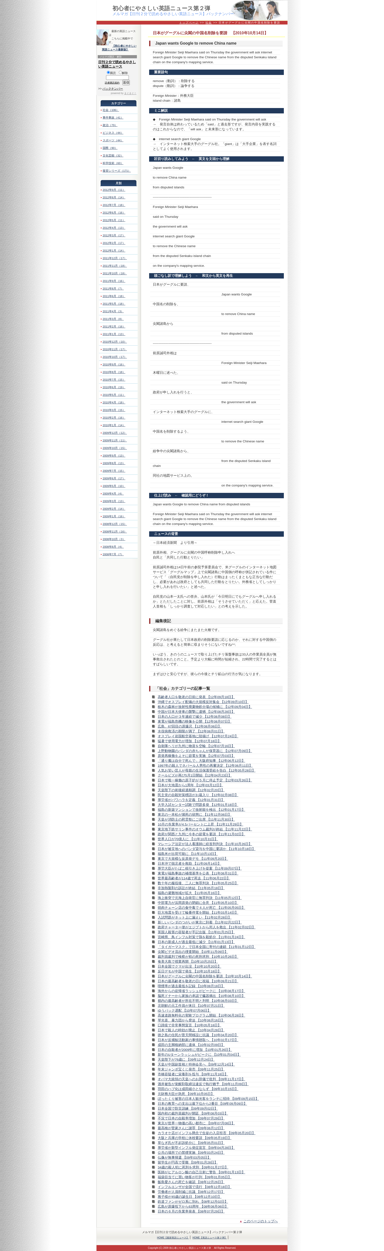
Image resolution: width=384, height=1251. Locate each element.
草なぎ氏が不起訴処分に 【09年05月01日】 (191, 1143)
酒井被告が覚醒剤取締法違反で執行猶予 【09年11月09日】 (203, 1084)
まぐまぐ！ (130, 93)
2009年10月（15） (115, 448)
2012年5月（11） (114, 220)
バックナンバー (112, 88)
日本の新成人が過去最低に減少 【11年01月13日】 (196, 942)
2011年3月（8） (113, 318)
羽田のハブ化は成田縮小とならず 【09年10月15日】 (198, 1089)
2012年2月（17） (114, 243)
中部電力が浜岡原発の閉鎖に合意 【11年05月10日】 (198, 903)
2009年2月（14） (114, 508)
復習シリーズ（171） (117, 170)
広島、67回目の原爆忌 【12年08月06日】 (189, 726)
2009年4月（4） (113, 493)
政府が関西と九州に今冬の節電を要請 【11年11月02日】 (201, 834)
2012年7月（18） (114, 205)
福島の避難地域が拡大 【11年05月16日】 (189, 893)
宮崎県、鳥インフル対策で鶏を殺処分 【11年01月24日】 (201, 937)
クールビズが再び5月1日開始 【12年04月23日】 (195, 775)
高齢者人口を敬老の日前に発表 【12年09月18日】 (196, 697)
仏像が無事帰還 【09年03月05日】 (184, 1157)
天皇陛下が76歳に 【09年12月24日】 (186, 1059)
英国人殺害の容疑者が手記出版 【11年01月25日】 (196, 932)
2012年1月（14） (114, 250)
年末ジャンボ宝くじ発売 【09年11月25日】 (191, 1069)
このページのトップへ (260, 1221)
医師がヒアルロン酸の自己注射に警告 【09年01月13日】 (201, 1172)
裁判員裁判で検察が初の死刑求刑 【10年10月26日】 (198, 957)
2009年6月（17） (114, 478)
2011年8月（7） (113, 288)
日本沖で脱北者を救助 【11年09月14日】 (189, 863)
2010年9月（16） (114, 364)
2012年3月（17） (114, 235)
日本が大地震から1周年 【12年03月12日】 (190, 785)
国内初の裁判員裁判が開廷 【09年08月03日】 (193, 1113)
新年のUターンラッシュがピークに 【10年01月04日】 (199, 1055)
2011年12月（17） (115, 258)
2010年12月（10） (115, 341)
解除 (123, 73)
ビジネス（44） (113, 132)
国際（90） (110, 147)
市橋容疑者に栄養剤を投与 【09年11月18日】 (193, 1074)
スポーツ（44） (113, 140)
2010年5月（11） (114, 394)
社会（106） (111, 110)
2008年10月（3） (114, 539)
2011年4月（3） (113, 311)
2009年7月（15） (114, 470)
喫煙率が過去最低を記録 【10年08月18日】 (191, 986)
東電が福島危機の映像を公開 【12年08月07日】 (194, 721)
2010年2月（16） (114, 417)
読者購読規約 (112, 82)
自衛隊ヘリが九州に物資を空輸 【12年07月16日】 (196, 746)
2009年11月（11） (115, 440)
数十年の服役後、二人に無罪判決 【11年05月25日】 (198, 883)
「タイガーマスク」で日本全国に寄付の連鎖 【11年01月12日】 (206, 947)
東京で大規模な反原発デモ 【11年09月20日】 (193, 859)
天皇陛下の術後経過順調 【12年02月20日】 (191, 790)
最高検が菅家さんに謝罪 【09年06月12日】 (191, 1128)
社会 (208, 22)
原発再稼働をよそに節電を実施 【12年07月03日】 (196, 756)
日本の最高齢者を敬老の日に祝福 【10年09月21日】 (198, 981)
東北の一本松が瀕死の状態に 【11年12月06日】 (194, 814)
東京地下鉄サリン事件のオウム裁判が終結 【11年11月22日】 (205, 829)
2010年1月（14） (114, 425)
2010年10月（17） (115, 356)
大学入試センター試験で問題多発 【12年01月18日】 (198, 805)
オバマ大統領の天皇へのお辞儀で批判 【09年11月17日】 (201, 1079)
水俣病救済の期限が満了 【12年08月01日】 (191, 731)
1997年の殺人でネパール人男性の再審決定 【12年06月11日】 (205, 765)
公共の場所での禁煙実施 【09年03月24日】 (191, 1152)
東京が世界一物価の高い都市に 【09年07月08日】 (196, 1123)
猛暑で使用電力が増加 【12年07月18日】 (189, 741)
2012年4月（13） (114, 227)
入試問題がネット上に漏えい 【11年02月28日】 (194, 917)
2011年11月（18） (115, 265)
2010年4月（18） (114, 402)
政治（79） (110, 125)
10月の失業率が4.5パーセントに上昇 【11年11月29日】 (200, 824)
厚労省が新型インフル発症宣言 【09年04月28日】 (196, 1148)
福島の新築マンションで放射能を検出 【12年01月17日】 (201, 810)
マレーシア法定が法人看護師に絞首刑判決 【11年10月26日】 (205, 844)
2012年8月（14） (114, 197)
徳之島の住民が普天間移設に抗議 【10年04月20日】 (198, 1035)
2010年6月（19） (114, 387)
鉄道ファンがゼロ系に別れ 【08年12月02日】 (193, 1201)
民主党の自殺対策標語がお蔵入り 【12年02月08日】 (198, 795)
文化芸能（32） (113, 155)
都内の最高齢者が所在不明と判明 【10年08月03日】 (198, 1001)
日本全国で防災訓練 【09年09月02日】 (188, 1108)
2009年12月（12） (115, 432)
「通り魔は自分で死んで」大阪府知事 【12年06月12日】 (201, 761)
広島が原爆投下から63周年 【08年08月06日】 (193, 1206)
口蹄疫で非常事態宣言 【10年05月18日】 (189, 1025)
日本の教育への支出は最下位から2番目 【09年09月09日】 (202, 1103)
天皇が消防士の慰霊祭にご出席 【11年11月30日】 (196, 819)
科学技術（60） (113, 163)
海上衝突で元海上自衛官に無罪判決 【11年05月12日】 (200, 898)
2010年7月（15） (114, 379)
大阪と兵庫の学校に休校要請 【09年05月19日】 (194, 1138)
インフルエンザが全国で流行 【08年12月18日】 (194, 1187)
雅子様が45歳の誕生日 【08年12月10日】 (189, 1197)
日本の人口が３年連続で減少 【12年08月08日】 (194, 716)
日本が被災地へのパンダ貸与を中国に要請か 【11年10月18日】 (206, 849)
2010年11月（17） (115, 349)
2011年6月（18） (114, 296)
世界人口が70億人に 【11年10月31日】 (188, 839)
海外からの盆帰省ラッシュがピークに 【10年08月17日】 (201, 991)
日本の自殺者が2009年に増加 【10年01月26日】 (195, 1050)
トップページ (189, 22)
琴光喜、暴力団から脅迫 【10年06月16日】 (191, 1020)
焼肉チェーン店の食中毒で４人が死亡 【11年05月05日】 (201, 908)
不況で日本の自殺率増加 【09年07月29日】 (191, 1118)
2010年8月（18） (114, 372)
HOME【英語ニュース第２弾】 (209, 1237)
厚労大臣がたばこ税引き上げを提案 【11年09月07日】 (200, 868)
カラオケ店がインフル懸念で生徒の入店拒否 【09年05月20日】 (206, 1133)
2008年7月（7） (113, 554)
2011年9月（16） (114, 280)
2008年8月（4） (113, 546)
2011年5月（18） (114, 303)
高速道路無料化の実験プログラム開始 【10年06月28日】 (201, 1015)
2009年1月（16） (114, 516)
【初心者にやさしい (124, 45)
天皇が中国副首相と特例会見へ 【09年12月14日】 (196, 1064)
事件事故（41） (113, 117)
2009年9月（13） (114, 455)
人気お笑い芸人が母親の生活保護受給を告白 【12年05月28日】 (206, 770)
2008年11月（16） (115, 531)
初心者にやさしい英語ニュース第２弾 (161, 8)
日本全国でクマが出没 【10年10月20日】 (189, 966)
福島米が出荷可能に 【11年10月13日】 (188, 854)
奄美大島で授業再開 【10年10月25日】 (188, 961)
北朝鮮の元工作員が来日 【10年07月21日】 (191, 1006)
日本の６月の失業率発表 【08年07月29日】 (191, 1211)
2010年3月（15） (114, 410)
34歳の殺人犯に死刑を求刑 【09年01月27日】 (193, 1167)
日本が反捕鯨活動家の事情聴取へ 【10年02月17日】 (198, 1040)
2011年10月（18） (115, 273)
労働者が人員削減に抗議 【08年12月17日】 (191, 1192)
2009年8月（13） (114, 463)
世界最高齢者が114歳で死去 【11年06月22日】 (194, 878)
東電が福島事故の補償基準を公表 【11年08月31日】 (198, 873)
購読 (111, 73)
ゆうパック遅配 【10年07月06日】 (184, 1010)
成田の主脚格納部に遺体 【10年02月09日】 (191, 1045)
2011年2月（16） (114, 326)
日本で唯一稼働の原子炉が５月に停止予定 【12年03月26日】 (205, 780)
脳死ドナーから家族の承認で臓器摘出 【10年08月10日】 (201, 996)
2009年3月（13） (114, 501)
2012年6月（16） (114, 212)
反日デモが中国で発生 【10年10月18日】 (189, 971)
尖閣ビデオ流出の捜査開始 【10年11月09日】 (193, 952)
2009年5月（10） (114, 486)
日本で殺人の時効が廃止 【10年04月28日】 (191, 1030)
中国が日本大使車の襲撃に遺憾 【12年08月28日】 (196, 712)
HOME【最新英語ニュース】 (173, 1237)
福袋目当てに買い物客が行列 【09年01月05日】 (194, 1177)
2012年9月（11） (114, 189)
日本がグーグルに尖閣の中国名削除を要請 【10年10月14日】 (205, 976)
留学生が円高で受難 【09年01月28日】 (188, 1162)
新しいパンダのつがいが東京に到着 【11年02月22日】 (200, 922)
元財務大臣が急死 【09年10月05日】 (186, 1094)
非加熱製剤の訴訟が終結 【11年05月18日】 (191, 888)
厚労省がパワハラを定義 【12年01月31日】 (191, 800)
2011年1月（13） (114, 334)
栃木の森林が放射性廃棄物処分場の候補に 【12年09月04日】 (205, 707)
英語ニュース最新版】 (115, 49)
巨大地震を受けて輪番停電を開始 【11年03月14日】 (198, 912)
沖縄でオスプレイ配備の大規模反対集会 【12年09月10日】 (203, 702)
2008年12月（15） (115, 523)
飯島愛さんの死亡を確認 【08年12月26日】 (191, 1182)
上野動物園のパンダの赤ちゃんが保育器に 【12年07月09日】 (205, 751)
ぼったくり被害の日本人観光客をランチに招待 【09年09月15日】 (208, 1099)
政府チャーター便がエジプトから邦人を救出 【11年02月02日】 (206, 927)
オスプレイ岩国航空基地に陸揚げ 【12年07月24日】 (198, 736)
